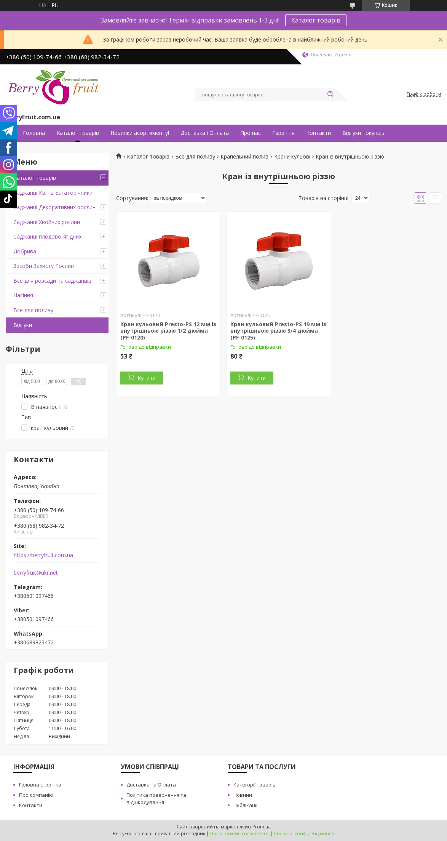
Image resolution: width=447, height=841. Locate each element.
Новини (242, 794)
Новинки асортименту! (139, 133)
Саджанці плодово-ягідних (47, 236)
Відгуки (22, 324)
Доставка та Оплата (151, 784)
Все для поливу (33, 310)
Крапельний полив (244, 156)
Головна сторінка (40, 784)
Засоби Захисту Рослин (43, 265)
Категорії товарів (254, 784)
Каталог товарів (315, 20)
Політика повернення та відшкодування (156, 798)
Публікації (245, 805)
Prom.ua (261, 826)
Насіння (23, 295)
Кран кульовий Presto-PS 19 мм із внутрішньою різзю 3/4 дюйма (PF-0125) (278, 330)
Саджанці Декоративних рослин (54, 207)
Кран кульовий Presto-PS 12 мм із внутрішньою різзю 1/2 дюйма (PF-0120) (168, 330)
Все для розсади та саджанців (52, 280)
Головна (34, 133)
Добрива (24, 251)
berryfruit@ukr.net (36, 572)
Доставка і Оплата (204, 133)
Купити (146, 377)
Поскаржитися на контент (239, 833)
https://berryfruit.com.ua (43, 555)
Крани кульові (292, 156)
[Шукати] (330, 94)
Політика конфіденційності (304, 833)
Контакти (318, 133)
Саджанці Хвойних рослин (46, 222)
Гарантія (283, 133)
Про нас (250, 133)
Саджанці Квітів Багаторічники (53, 192)
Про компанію (36, 794)
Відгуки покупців (363, 133)
